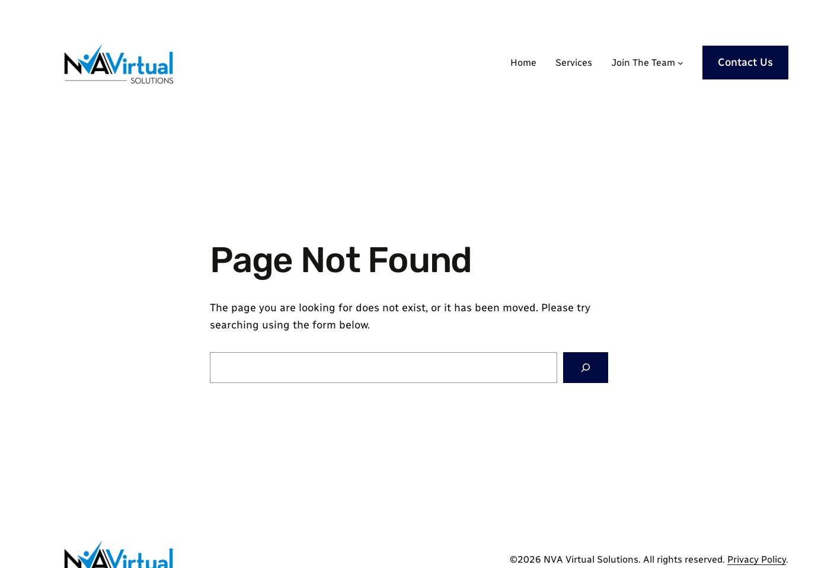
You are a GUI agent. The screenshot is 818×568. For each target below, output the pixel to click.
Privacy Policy (756, 559)
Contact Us (745, 62)
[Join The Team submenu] (680, 63)
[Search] (585, 367)
